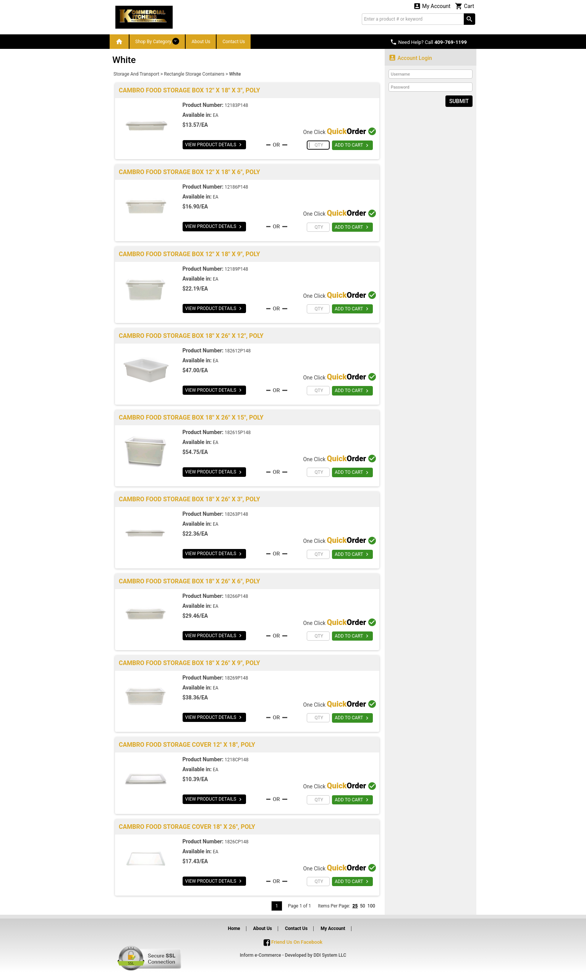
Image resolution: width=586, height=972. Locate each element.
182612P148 (238, 351)
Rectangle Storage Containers (194, 74)
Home (234, 928)
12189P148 (236, 269)
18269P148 (236, 678)
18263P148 (236, 514)
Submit (459, 101)
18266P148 (236, 596)
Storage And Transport (136, 74)
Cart (464, 6)
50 (362, 906)
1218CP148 (237, 759)
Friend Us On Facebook (293, 942)
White (235, 74)
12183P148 (236, 105)
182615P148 (238, 432)
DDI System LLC (330, 955)
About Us (200, 41)
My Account (432, 6)
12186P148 (236, 187)
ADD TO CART (352, 145)
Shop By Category (157, 41)
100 (371, 906)
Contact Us (233, 41)
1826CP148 (237, 841)
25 (355, 906)
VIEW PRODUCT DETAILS (214, 145)
